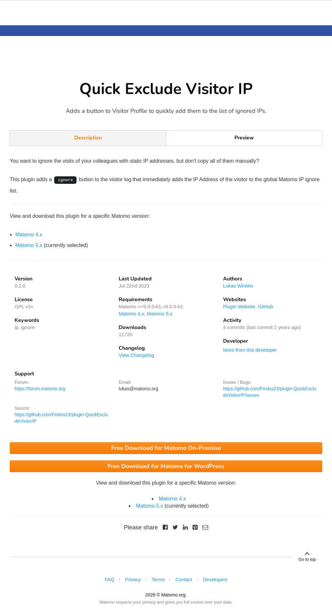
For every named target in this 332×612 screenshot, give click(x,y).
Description (88, 137)
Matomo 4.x (28, 234)
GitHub (265, 306)
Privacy (133, 579)
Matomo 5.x (28, 245)
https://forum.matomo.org (40, 388)
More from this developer (250, 350)
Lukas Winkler (238, 285)
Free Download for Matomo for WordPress (166, 466)
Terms (158, 579)
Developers (215, 579)
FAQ (109, 579)
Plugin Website (239, 306)
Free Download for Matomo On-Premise (166, 448)
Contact (183, 579)
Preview (244, 137)
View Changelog (136, 355)
